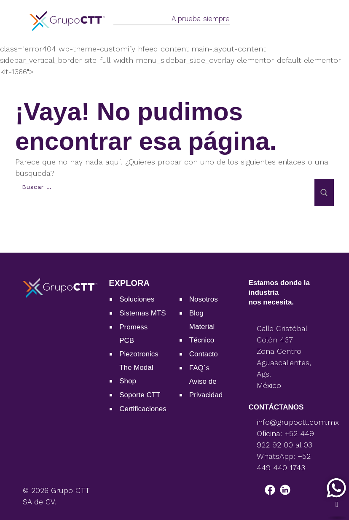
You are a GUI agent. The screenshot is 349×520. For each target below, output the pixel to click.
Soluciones (136, 299)
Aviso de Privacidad (206, 388)
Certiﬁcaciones (142, 409)
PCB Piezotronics (138, 347)
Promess (133, 327)
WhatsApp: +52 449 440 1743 (284, 462)
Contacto (203, 354)
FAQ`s (199, 368)
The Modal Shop (136, 374)
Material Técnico (202, 333)
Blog (196, 313)
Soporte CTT (139, 395)
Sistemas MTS (142, 313)
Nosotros (203, 299)
